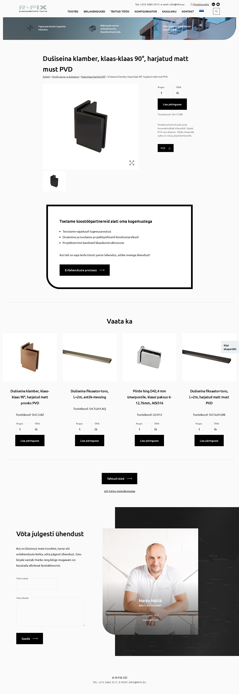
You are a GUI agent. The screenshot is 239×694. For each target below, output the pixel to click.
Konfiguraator (146, 11)
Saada (30, 638)
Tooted (73, 11)
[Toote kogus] (165, 92)
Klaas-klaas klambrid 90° (93, 76)
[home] (33, 8)
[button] (202, 11)
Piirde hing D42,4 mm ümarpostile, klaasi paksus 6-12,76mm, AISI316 (149, 397)
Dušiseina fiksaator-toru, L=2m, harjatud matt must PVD (209, 397)
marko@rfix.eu (150, 619)
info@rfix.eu (177, 4)
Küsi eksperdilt (230, 347)
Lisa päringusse (172, 104)
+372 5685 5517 (149, 4)
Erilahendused (94, 11)
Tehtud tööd (120, 11)
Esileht (46, 76)
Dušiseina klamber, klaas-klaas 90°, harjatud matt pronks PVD (29, 397)
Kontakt (188, 11)
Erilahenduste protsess (84, 270)
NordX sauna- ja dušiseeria (65, 76)
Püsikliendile (199, 4)
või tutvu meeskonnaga (119, 491)
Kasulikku (169, 11)
